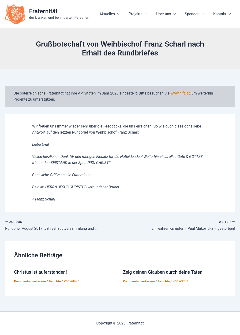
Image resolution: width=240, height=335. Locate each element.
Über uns (170, 14)
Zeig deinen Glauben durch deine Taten (163, 272)
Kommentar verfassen (30, 281)
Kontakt (223, 14)
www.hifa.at (180, 93)
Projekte (144, 14)
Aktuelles (117, 14)
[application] (125, 14)
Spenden (197, 14)
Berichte (55, 281)
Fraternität (43, 11)
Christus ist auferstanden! (41, 272)
